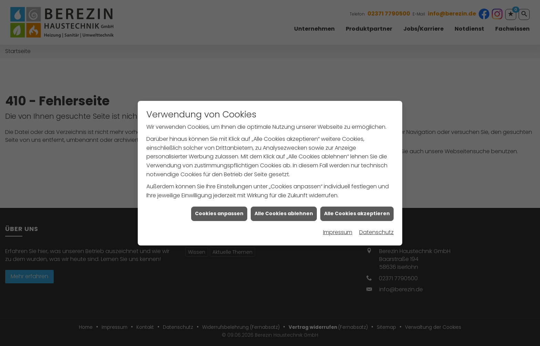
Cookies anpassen (219, 212)
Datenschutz (376, 231)
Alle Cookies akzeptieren (357, 212)
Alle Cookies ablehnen (284, 212)
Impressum (337, 231)
